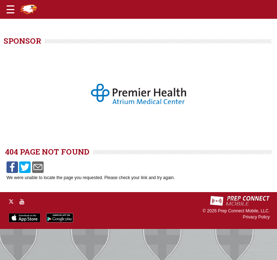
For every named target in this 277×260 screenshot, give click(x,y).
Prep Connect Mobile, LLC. (244, 210)
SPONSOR (22, 41)
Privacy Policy (256, 217)
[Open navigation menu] (10, 9)
